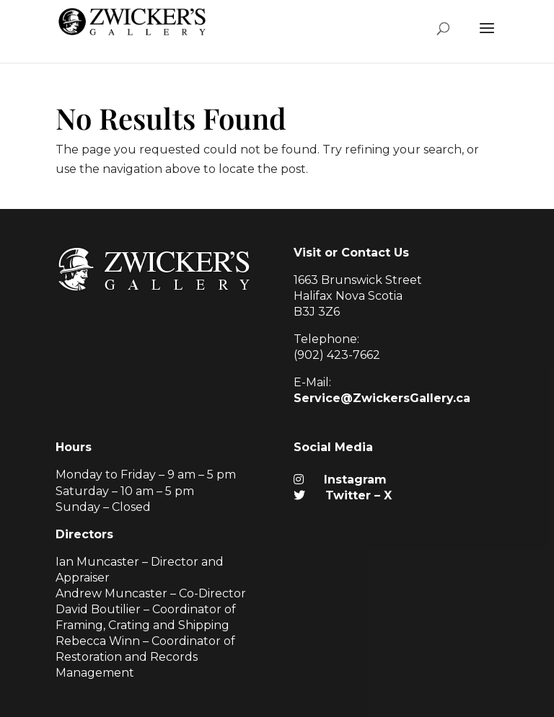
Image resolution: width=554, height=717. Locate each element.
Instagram (340, 479)
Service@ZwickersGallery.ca (382, 398)
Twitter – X (343, 495)
